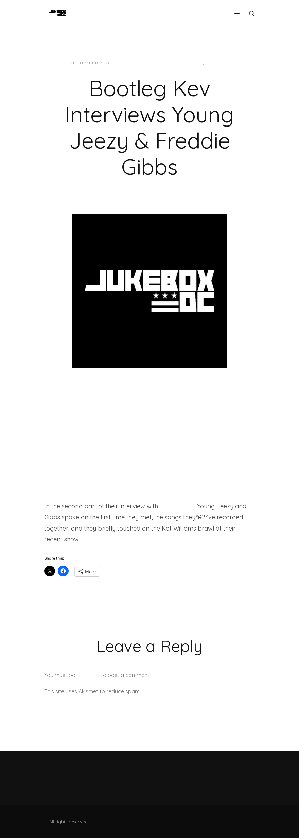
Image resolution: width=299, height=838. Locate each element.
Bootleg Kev (177, 506)
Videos (215, 63)
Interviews (188, 63)
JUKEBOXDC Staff (145, 63)
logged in (88, 675)
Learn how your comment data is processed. (198, 691)
